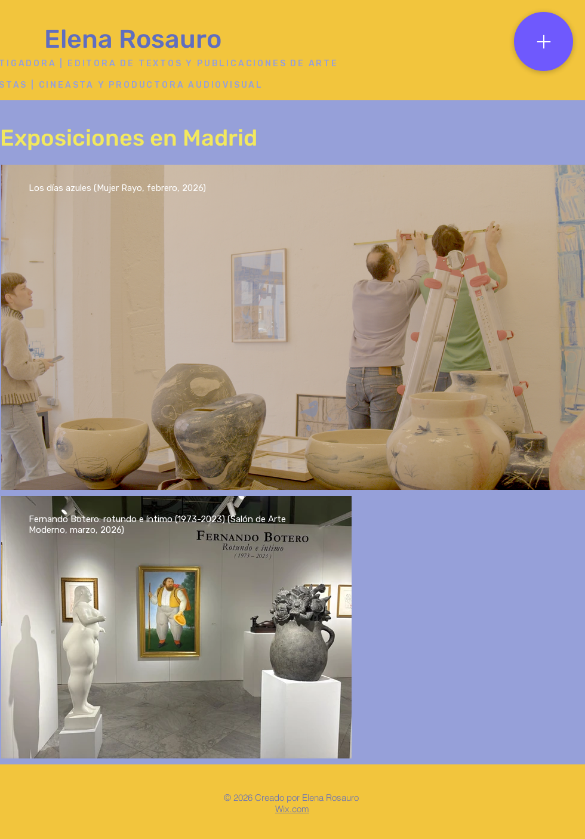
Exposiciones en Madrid (128, 138)
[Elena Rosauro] (136, 39)
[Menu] (543, 41)
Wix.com (292, 809)
